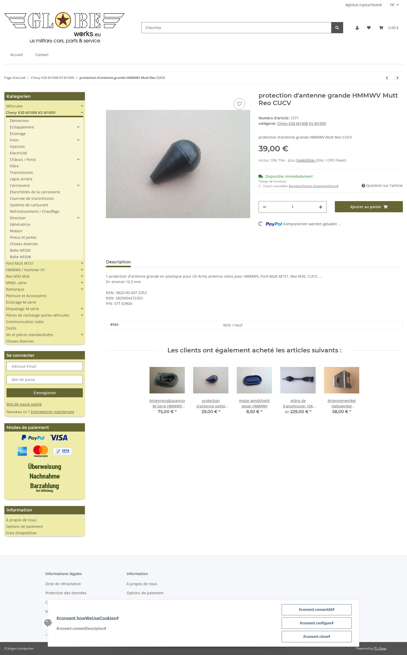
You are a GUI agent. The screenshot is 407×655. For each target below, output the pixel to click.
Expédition (306, 160)
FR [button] (392, 4)
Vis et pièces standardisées (29, 334)
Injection (17, 146)
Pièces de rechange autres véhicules (37, 315)
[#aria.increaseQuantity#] (320, 207)
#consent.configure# (317, 623)
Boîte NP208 (20, 256)
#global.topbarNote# (363, 4)
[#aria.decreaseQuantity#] (264, 207)
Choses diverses (24, 243)
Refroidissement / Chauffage (34, 211)
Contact (42, 54)
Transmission (21, 172)
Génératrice (20, 224)
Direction (18, 217)
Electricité (18, 153)
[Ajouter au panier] (369, 206)
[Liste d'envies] (369, 28)
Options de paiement (24, 526)
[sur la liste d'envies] (239, 104)
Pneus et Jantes (23, 237)
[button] (357, 28)
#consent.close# (316, 636)
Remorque (15, 289)
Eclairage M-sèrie (21, 302)
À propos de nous (21, 519)
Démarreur (19, 120)
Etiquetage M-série (22, 308)
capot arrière (21, 178)
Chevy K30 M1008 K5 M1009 (301, 123)
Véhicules (14, 106)
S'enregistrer (44, 392)
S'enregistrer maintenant (52, 411)
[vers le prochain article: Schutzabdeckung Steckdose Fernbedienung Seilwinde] (397, 77)
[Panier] (389, 28)
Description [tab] (118, 262)
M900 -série (16, 282)
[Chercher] (236, 27)
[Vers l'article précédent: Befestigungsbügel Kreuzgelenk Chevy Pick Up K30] (387, 77)
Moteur (16, 230)
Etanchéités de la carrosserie (35, 191)
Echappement (22, 127)
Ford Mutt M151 (20, 263)
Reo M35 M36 (18, 276)
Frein (14, 140)
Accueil (16, 54)
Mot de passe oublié (24, 404)
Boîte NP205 (20, 250)
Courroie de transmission (32, 198)
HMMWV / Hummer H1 (25, 269)
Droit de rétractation (63, 583)
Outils (11, 328)
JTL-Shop (380, 648)
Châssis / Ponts (23, 159)
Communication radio (25, 321)
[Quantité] (292, 207)
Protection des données (65, 592)
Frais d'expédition (21, 532)
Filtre (14, 165)
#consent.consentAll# (317, 610)
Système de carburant (29, 204)
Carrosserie (20, 185)
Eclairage (18, 133)
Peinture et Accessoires (26, 295)
